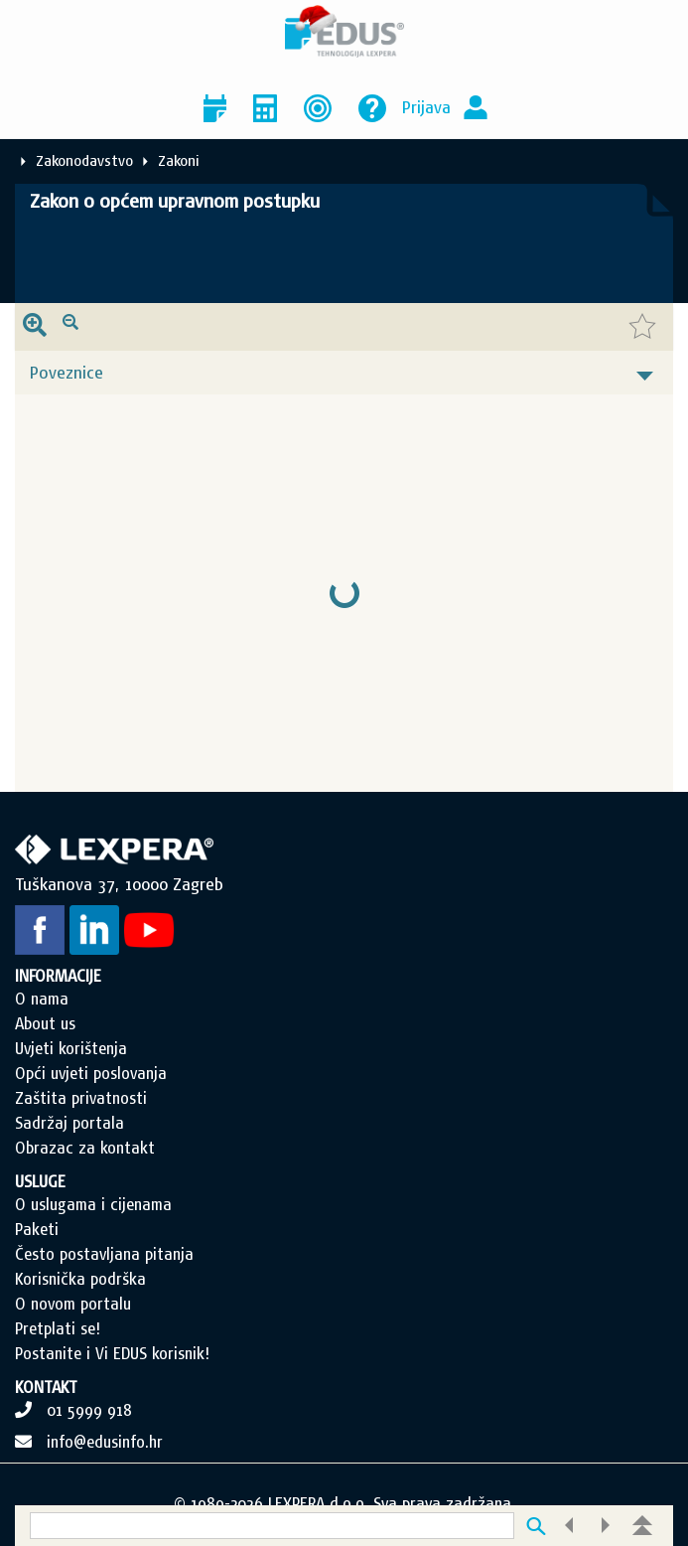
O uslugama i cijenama (93, 1204)
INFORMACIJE (58, 976)
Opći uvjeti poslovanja (91, 1073)
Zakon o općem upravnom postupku (175, 201)
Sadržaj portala (69, 1123)
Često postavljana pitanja (104, 1254)
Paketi (37, 1229)
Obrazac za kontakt (85, 1148)
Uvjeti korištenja (71, 1048)
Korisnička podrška (80, 1279)
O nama (42, 998)
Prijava (426, 106)
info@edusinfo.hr (105, 1442)
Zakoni (179, 160)
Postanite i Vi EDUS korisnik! (112, 1353)
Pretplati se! (57, 1328)
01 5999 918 (89, 1410)
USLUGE (40, 1181)
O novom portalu (73, 1304)
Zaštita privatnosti (81, 1098)
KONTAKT (46, 1387)
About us (45, 1023)
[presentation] (35, 327)
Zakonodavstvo (84, 160)
